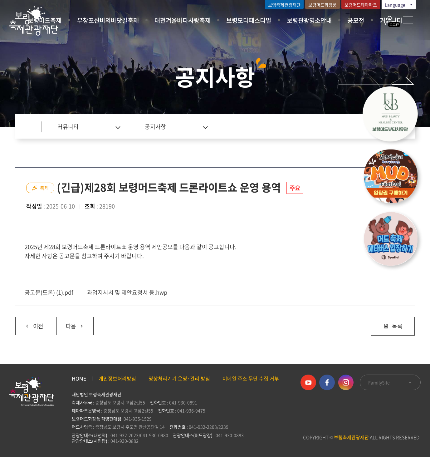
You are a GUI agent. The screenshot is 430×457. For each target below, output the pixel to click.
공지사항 (155, 126)
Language (399, 5)
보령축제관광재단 (284, 5)
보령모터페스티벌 (248, 20)
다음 (71, 323)
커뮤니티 (68, 126)
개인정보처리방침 (117, 378)
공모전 (355, 20)
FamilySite (390, 382)
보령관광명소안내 (309, 20)
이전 (29, 323)
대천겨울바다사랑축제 (182, 20)
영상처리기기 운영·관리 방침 (179, 378)
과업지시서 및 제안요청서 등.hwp (127, 292)
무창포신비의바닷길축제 (108, 20)
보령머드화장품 (322, 5)
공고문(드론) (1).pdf (49, 292)
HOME (79, 378)
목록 (393, 326)
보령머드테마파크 (360, 5)
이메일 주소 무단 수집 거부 (250, 378)
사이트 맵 (408, 20)
